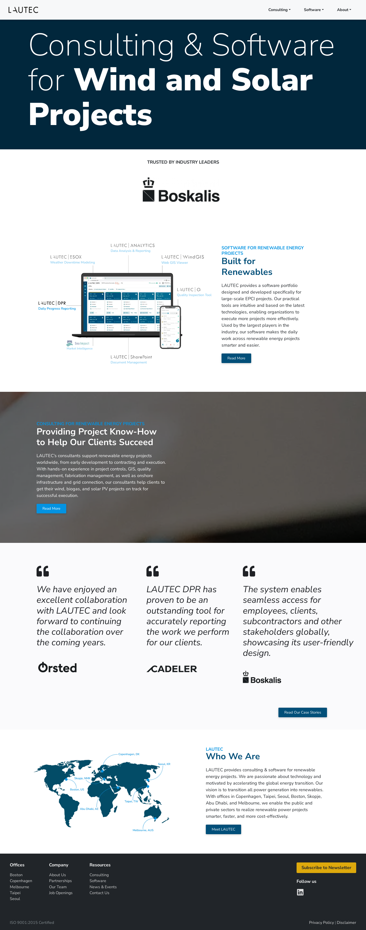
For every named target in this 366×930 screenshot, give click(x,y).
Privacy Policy (321, 922)
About (342, 10)
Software (312, 10)
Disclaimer (346, 922)
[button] (326, 867)
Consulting (278, 10)
